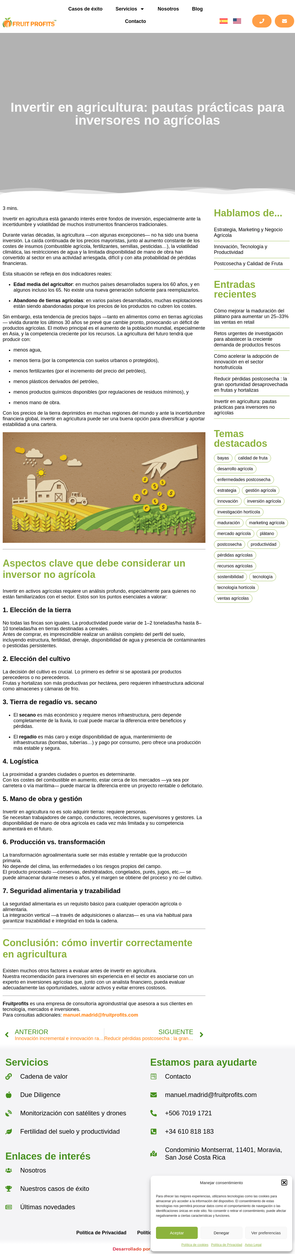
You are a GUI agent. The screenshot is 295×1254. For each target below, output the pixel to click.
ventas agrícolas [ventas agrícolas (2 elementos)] (233, 598)
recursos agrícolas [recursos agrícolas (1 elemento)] (235, 566)
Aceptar (177, 1233)
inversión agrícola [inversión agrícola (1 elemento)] (264, 501)
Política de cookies (194, 1245)
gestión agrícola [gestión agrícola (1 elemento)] (260, 490)
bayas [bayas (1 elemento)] (223, 458)
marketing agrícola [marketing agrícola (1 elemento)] (267, 522)
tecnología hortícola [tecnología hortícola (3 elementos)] (236, 587)
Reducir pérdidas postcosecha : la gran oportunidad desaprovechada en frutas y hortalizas (251, 384)
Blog (197, 9)
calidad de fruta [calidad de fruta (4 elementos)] (253, 458)
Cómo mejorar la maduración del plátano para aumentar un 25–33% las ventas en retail (251, 316)
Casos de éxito (85, 9)
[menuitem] (223, 21)
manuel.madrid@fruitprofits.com (100, 1015)
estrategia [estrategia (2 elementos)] (226, 490)
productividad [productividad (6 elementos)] (263, 544)
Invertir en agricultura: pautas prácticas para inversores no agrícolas (245, 407)
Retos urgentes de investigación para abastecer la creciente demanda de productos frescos (248, 339)
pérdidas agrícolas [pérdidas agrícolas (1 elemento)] (235, 555)
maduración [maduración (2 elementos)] (228, 522)
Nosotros (168, 9)
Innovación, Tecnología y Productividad (240, 249)
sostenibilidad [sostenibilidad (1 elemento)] (230, 576)
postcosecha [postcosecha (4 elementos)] (229, 544)
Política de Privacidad (226, 1245)
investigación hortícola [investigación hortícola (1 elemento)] (238, 512)
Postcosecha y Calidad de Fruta (248, 263)
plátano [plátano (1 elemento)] (267, 533)
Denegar (221, 1233)
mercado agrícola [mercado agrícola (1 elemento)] (234, 533)
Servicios (130, 9)
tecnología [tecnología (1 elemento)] (263, 576)
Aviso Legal (253, 1245)
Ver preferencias (266, 1233)
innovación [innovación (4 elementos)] (227, 501)
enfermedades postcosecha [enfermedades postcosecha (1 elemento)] (243, 479)
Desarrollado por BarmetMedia (147, 1249)
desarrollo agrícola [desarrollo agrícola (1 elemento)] (235, 468)
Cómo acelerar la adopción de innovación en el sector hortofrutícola (246, 361)
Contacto (135, 21)
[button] (284, 1182)
